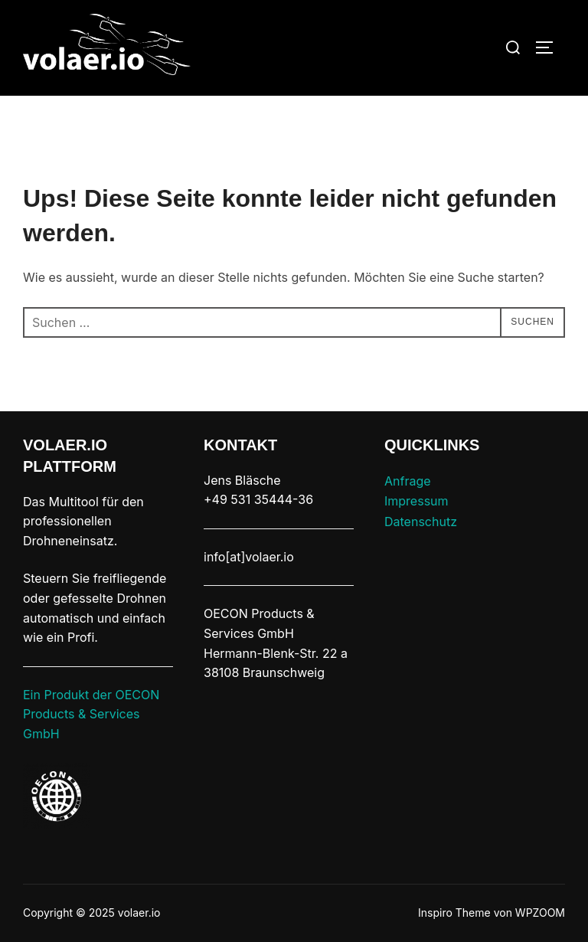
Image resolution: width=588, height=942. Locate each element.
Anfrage (407, 481)
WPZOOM (540, 912)
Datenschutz (420, 521)
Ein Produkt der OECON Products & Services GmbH (91, 714)
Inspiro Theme (454, 912)
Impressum (416, 501)
